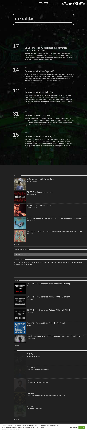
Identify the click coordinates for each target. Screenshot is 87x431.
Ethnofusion (31, 44)
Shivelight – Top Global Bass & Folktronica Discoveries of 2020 (46, 49)
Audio (26, 44)
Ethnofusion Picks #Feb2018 (39, 92)
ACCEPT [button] (82, 427)
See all (16, 244)
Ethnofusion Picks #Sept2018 (39, 71)
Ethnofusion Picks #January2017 (41, 136)
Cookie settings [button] (73, 427)
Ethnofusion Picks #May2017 (39, 115)
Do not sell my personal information (11, 429)
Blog (28, 44)
